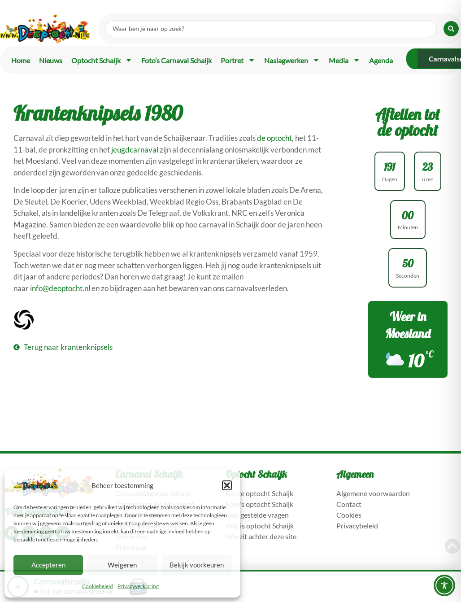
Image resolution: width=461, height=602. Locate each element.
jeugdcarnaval (134, 149)
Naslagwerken (292, 60)
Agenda (381, 60)
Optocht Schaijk (101, 60)
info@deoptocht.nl (60, 288)
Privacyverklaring (138, 586)
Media (344, 60)
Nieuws (50, 60)
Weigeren (122, 565)
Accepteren (48, 565)
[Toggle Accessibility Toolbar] (444, 585)
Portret (238, 60)
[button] (226, 485)
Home (20, 60)
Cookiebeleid (97, 586)
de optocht (274, 138)
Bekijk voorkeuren (197, 565)
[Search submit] (451, 28)
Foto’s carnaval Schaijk (176, 60)
